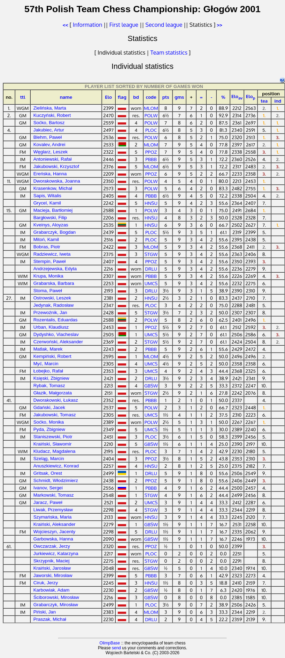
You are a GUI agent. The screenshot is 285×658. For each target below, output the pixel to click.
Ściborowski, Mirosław (56, 597)
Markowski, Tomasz (53, 495)
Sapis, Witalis (47, 195)
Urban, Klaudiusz (51, 327)
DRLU (151, 269)
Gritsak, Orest (47, 473)
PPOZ (151, 152)
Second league (163, 24)
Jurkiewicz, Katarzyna (55, 553)
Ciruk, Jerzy (45, 582)
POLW (151, 115)
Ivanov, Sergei (48, 487)
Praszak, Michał (49, 619)
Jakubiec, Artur (48, 130)
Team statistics (169, 52)
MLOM (151, 108)
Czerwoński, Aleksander (58, 341)
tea (264, 101)
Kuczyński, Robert (52, 115)
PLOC (151, 130)
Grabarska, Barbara (53, 283)
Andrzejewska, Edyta (55, 268)
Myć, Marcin (46, 363)
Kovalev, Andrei (49, 144)
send (116, 647)
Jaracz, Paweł (47, 502)
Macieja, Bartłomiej (53, 210)
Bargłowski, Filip (50, 217)
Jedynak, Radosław (53, 305)
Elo (108, 97)
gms (179, 97)
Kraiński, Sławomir (52, 444)
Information (87, 24)
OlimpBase (110, 643)
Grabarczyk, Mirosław (55, 604)
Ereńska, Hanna (50, 173)
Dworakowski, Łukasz (55, 400)
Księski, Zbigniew (51, 378)
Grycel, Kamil (47, 203)
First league (123, 24)
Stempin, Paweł (49, 261)
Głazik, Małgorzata (52, 392)
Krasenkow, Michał (52, 188)
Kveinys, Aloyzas (50, 224)
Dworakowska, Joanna (56, 181)
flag (122, 97)
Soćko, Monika (48, 422)
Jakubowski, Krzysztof (56, 166)
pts (165, 97)
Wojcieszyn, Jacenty (54, 531)
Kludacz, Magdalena (54, 451)
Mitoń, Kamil (46, 239)
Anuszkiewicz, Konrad (56, 465)
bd (136, 97)
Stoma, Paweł (47, 290)
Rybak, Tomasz (49, 385)
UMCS (151, 283)
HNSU (151, 203)
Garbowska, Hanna (53, 538)
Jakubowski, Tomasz (54, 414)
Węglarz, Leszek (50, 151)
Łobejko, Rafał (48, 371)
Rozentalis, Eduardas (55, 319)
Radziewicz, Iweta (52, 254)
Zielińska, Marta (49, 108)
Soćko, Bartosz (49, 122)
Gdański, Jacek (49, 407)
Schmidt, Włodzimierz (55, 480)
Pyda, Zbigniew (49, 429)
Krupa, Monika (48, 276)
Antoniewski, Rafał (52, 159)
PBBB (151, 159)
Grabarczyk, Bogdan (54, 232)
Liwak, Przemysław (53, 509)
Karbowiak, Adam (51, 590)
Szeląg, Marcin (48, 458)
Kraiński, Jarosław (52, 568)
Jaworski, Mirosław (52, 575)
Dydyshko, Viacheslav (56, 334)
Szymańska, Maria (52, 517)
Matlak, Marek (48, 349)
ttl (22, 97)
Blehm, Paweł (47, 137)
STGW (151, 254)
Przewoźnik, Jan (50, 312)
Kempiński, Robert (52, 356)
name (66, 97)
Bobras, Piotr (46, 246)
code (151, 97)
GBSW (151, 385)
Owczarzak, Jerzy (51, 546)
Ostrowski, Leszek (52, 297)
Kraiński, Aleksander (54, 524)
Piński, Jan (44, 612)
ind (277, 101)
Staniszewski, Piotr (52, 436)
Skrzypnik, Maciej (51, 560)
